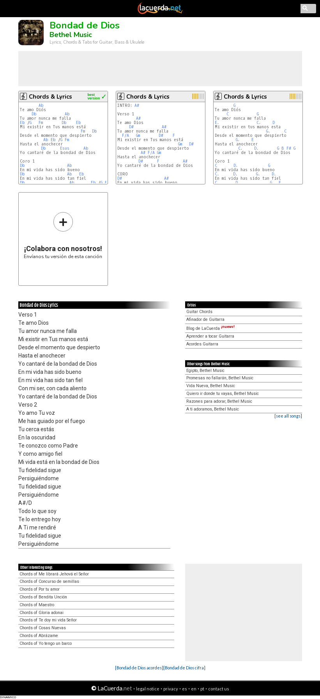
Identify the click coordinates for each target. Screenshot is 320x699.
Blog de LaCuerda (210, 328)
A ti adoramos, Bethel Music (212, 409)
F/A (125, 135)
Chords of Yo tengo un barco (45, 643)
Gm (138, 135)
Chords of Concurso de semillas (49, 581)
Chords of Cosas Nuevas (42, 627)
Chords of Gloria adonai (41, 612)
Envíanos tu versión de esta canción (63, 235)
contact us (218, 688)
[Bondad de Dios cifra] (184, 667)
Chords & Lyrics (50, 97)
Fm (41, 122)
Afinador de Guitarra (205, 319)
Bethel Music (71, 34)
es (184, 688)
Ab (41, 105)
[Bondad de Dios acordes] (139, 667)
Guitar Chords (199, 311)
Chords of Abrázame (38, 635)
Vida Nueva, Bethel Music (210, 385)
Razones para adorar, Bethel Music (219, 401)
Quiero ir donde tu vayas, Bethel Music (222, 393)
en (193, 688)
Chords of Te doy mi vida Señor (48, 620)
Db (34, 114)
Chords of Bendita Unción (43, 597)
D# (131, 126)
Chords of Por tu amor (39, 589)
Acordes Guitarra (202, 344)
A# (136, 105)
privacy (170, 688)
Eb (22, 122)
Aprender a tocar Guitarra (210, 336)
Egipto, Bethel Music (205, 370)
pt (202, 688)
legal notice (147, 688)
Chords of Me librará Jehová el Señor (54, 574)
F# (288, 148)
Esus (64, 148)
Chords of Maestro (36, 604)
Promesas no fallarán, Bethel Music (219, 377)
